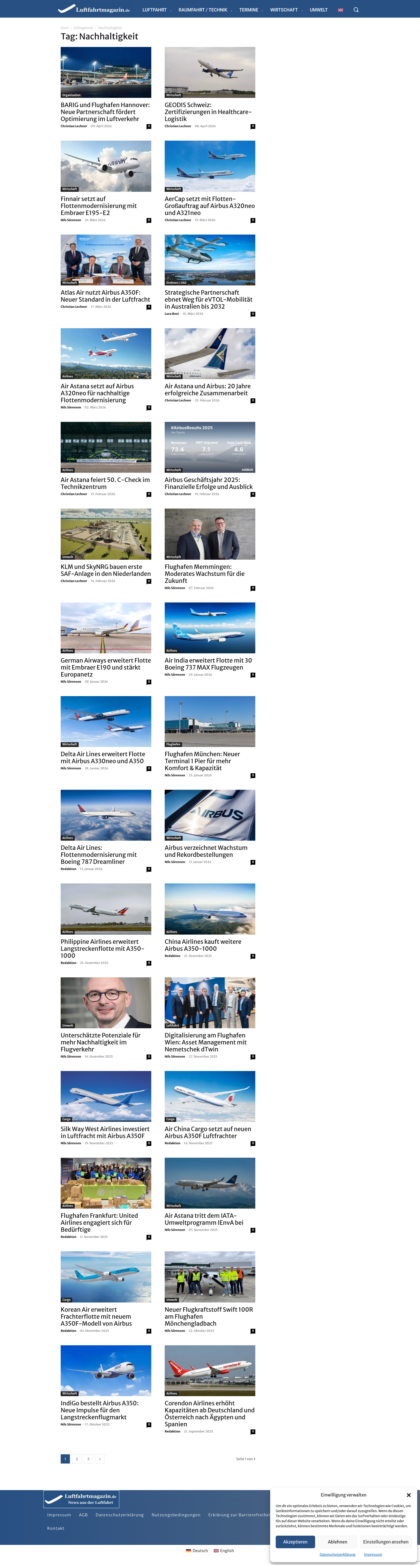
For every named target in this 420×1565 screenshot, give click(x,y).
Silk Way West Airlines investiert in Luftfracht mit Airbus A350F (105, 1132)
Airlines (67, 376)
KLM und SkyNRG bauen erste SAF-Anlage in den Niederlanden (106, 570)
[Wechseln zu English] (224, 1550)
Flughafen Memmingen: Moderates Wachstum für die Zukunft (205, 574)
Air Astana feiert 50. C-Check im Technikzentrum (105, 483)
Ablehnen (337, 1542)
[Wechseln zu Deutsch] (197, 1550)
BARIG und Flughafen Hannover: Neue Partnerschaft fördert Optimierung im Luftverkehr (105, 112)
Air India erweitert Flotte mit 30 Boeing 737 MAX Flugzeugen (208, 664)
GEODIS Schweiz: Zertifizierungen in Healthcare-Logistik (208, 112)
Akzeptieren (295, 1542)
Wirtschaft (173, 95)
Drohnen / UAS (176, 283)
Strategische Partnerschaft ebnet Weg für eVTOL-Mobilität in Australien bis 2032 (209, 299)
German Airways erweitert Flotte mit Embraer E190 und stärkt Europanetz (106, 667)
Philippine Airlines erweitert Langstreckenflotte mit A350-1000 (103, 948)
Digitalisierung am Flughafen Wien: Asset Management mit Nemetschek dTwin (206, 1042)
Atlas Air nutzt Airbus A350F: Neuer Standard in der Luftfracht (105, 296)
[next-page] (100, 1459)
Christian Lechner (74, 126)
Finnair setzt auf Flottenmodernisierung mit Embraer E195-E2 (99, 206)
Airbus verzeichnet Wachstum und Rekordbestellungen (206, 851)
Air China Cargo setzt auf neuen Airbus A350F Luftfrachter (208, 1132)
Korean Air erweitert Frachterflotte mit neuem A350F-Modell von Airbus (96, 1316)
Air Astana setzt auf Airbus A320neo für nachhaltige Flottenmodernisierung (97, 393)
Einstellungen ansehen (386, 1542)
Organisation (71, 95)
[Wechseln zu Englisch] (340, 9)
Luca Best (172, 314)
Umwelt (67, 557)
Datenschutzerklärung (337, 1554)
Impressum (373, 1554)
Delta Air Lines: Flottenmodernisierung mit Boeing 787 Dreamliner (99, 855)
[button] (409, 1495)
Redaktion (68, 869)
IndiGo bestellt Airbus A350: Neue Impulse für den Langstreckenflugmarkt (99, 1410)
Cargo (66, 1119)
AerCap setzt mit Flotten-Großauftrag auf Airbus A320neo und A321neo (210, 206)
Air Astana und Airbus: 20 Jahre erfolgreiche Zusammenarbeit (208, 389)
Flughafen (173, 744)
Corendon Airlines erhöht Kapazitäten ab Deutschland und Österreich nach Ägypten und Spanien (210, 1413)
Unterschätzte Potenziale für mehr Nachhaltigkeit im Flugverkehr (101, 1042)
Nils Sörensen (71, 220)
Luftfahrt (172, 1025)
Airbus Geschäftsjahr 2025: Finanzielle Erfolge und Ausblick (209, 483)
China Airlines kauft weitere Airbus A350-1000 (203, 945)
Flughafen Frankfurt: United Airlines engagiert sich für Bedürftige (99, 1222)
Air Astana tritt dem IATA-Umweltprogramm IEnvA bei (204, 1219)
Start (65, 28)
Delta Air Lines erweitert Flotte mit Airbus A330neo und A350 (103, 757)
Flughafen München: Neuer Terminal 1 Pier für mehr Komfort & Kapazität (202, 761)
